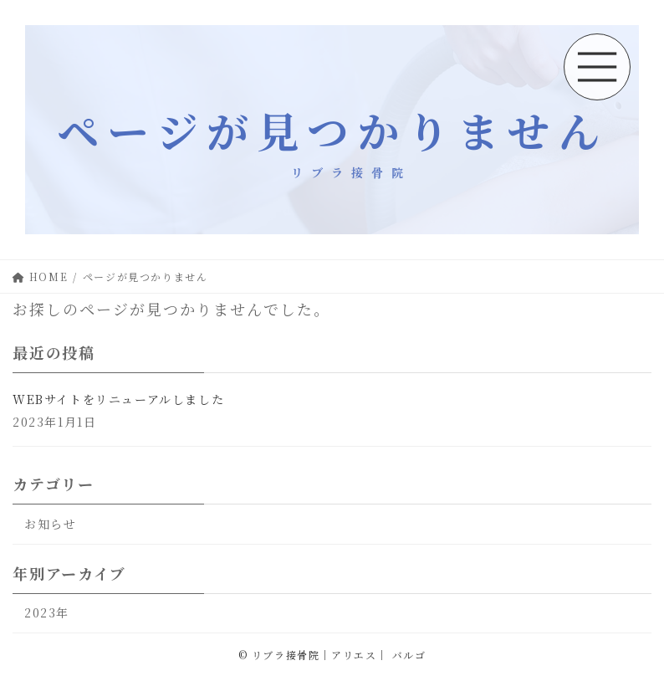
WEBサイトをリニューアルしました (118, 399)
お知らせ (50, 523)
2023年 (46, 613)
